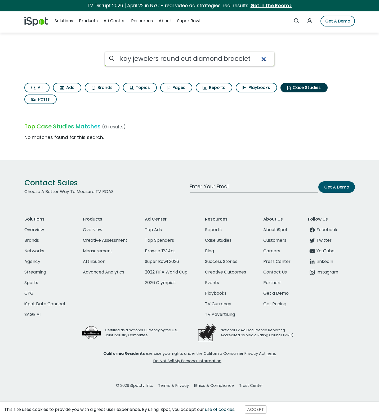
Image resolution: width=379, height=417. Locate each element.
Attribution (94, 261)
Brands (102, 87)
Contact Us (275, 272)
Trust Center (251, 385)
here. (271, 353)
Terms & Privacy (173, 385)
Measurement (97, 251)
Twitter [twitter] (320, 240)
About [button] (165, 21)
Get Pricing (274, 304)
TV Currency (218, 304)
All (37, 87)
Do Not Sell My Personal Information (187, 361)
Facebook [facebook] (322, 230)
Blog (209, 251)
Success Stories (221, 261)
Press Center (277, 261)
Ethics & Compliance (214, 385)
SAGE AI (32, 314)
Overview (34, 230)
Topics (140, 87)
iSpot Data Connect (45, 304)
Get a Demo (276, 293)
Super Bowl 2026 (162, 261)
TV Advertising (220, 314)
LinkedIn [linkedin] (320, 261)
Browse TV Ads (160, 251)
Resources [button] (142, 21)
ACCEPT (255, 409)
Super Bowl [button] (188, 21)
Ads (67, 87)
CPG (29, 293)
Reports (214, 87)
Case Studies (304, 87)
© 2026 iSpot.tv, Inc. (134, 385)
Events (212, 283)
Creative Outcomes (225, 272)
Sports (31, 283)
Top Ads (153, 230)
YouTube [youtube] (321, 251)
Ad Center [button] (114, 21)
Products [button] (88, 21)
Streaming (35, 272)
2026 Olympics (160, 283)
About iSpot (275, 230)
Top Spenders (159, 240)
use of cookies (219, 409)
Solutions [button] (64, 21)
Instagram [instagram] (323, 272)
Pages (176, 87)
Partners (272, 283)
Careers (271, 251)
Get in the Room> (271, 5)
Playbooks (256, 87)
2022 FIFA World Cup (166, 272)
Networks (34, 251)
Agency (32, 261)
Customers (274, 240)
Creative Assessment (105, 240)
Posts (40, 99)
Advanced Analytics (103, 272)
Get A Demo (337, 21)
